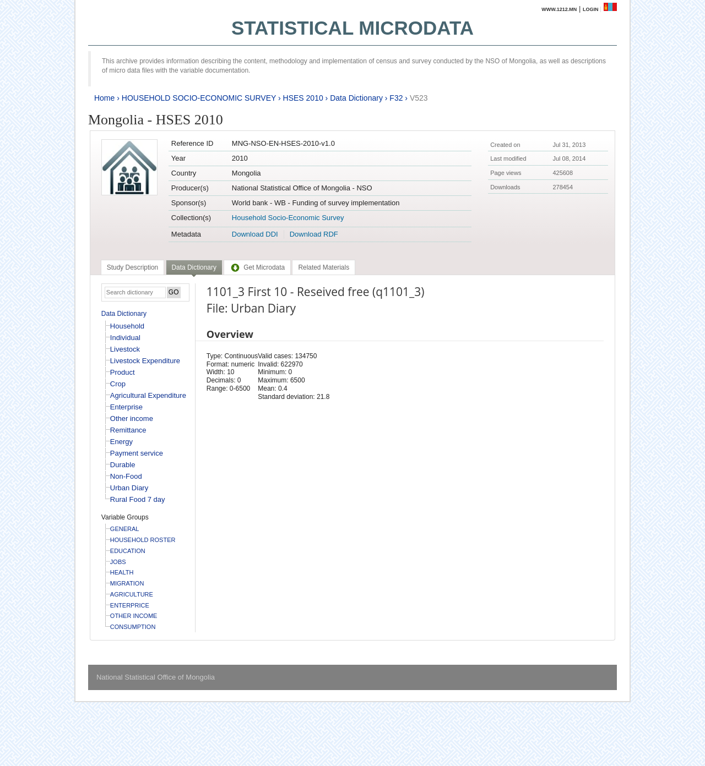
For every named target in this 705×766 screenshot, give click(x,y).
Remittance (128, 430)
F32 (396, 98)
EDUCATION (127, 551)
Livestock (125, 349)
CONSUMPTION (133, 626)
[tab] (132, 267)
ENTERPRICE (129, 605)
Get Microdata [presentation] (257, 267)
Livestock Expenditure (145, 361)
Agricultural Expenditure (148, 395)
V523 (419, 98)
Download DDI (255, 234)
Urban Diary (129, 488)
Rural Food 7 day (137, 499)
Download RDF (314, 234)
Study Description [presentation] (132, 267)
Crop (118, 384)
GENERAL (124, 529)
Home (104, 98)
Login (591, 9)
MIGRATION (127, 583)
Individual (125, 337)
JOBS (118, 562)
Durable (122, 465)
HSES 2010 (303, 98)
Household (127, 326)
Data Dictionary (356, 98)
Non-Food (126, 476)
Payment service (136, 453)
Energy (121, 441)
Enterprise (126, 407)
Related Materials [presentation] (323, 267)
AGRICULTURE (131, 594)
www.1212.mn (559, 9)
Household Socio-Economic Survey (288, 218)
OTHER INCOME (134, 615)
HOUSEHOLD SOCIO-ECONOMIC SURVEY (199, 98)
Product (122, 372)
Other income (131, 418)
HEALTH (122, 572)
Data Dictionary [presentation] (194, 267)
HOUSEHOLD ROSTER (143, 540)
